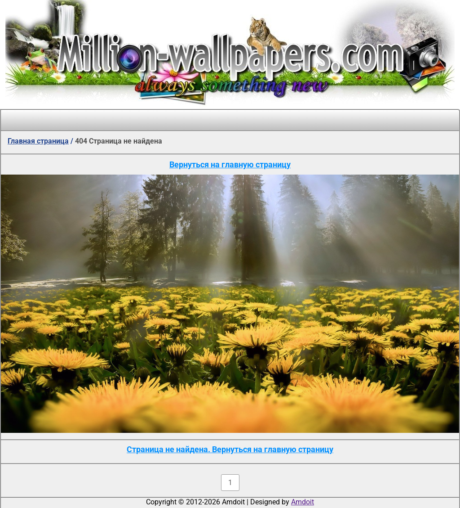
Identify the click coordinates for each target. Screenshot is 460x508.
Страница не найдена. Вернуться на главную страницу (230, 449)
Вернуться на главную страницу (230, 164)
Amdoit (302, 502)
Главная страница (38, 141)
